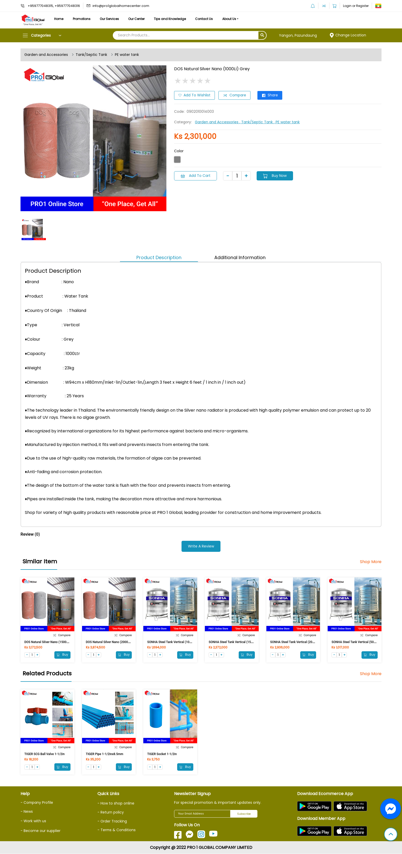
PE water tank (127, 54)
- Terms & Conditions (116, 829)
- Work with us (33, 820)
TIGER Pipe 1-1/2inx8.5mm (104, 754)
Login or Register (356, 6)
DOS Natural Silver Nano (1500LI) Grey (50, 642)
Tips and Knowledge (172, 19)
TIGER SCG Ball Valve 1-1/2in (44, 754)
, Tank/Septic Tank (256, 122)
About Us (233, 19)
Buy (62, 655)
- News (27, 811)
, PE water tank (287, 122)
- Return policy (110, 812)
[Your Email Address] (202, 814)
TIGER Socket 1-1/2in (162, 754)
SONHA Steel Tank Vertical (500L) (354, 642)
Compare (235, 95)
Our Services (110, 19)
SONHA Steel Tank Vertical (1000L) (171, 642)
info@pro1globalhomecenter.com (121, 5)
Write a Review (201, 546)
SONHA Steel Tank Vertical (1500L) (233, 642)
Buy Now (275, 175)
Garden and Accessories (46, 54)
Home (59, 19)
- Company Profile (37, 802)
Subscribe (244, 814)
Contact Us (207, 19)
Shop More (370, 562)
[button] (390, 834)
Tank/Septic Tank (91, 54)
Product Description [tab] (159, 257)
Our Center (138, 19)
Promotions (82, 19)
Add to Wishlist (194, 95)
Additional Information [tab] (240, 257)
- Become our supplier (41, 830)
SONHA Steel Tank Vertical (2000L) (294, 642)
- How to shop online (115, 803)
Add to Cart (195, 175)
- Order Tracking (112, 821)
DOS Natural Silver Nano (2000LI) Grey (112, 642)
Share (271, 95)
